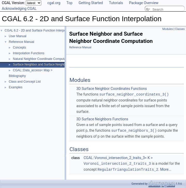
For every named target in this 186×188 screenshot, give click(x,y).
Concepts (19, 47)
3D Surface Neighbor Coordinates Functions (111, 89)
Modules (167, 29)
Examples (15, 87)
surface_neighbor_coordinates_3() (134, 94)
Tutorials (116, 3)
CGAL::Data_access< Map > (32, 70)
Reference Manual (21, 42)
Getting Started (91, 3)
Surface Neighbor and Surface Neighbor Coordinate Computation (58, 64)
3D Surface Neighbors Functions (102, 119)
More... (165, 168)
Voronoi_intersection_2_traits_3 (117, 162)
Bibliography (17, 76)
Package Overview (143, 3)
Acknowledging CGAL (19, 8)
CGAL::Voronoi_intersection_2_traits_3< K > (118, 157)
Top (69, 3)
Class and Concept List (25, 81)
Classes (180, 29)
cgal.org (53, 3)
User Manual (17, 36)
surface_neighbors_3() (134, 130)
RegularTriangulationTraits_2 (127, 168)
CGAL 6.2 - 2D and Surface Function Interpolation (39, 30)
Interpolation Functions (28, 53)
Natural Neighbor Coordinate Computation (42, 59)
